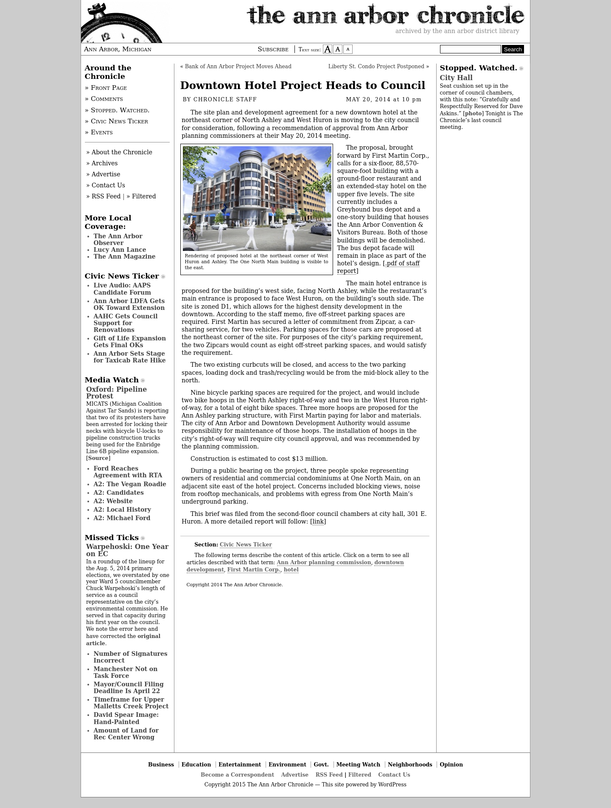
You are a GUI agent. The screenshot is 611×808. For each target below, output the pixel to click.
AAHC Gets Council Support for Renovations (126, 323)
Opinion (451, 764)
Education (196, 764)
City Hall (456, 78)
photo (473, 113)
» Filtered (141, 196)
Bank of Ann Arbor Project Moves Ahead (238, 67)
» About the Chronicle (119, 152)
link (317, 521)
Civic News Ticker (246, 544)
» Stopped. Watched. (117, 110)
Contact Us (394, 775)
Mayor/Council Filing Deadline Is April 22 (129, 687)
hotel (291, 569)
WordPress (392, 785)
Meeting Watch (358, 764)
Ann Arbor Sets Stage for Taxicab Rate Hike (130, 357)
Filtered (359, 775)
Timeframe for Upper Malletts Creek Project (131, 703)
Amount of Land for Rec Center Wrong (126, 734)
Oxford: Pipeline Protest (116, 392)
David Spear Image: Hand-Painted (126, 718)
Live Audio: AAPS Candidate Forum (122, 288)
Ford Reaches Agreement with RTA (128, 472)
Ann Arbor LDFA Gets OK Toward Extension (129, 304)
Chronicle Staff (225, 100)
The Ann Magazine (125, 256)
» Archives (102, 163)
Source (98, 458)
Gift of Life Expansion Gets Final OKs (130, 341)
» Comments (104, 99)
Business (161, 764)
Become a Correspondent (237, 775)
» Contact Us (105, 185)
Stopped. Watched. (479, 68)
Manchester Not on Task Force (126, 672)
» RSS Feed (103, 196)
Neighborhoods (410, 764)
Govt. (321, 764)
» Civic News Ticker (116, 121)
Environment (287, 764)
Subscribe (273, 49)
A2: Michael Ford (122, 518)
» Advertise (103, 174)
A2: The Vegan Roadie (130, 484)
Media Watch (112, 380)
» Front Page (106, 88)
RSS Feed (329, 775)
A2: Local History (122, 509)
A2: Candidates (119, 492)
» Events (99, 132)
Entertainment (240, 764)
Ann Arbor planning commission (324, 562)
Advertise (294, 775)
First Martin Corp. (253, 569)
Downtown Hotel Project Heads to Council (303, 85)
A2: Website (113, 501)
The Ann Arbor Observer (118, 239)
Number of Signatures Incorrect (131, 657)
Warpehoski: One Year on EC (127, 550)
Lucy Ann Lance (120, 249)
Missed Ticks (112, 537)
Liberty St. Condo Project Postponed (376, 67)
